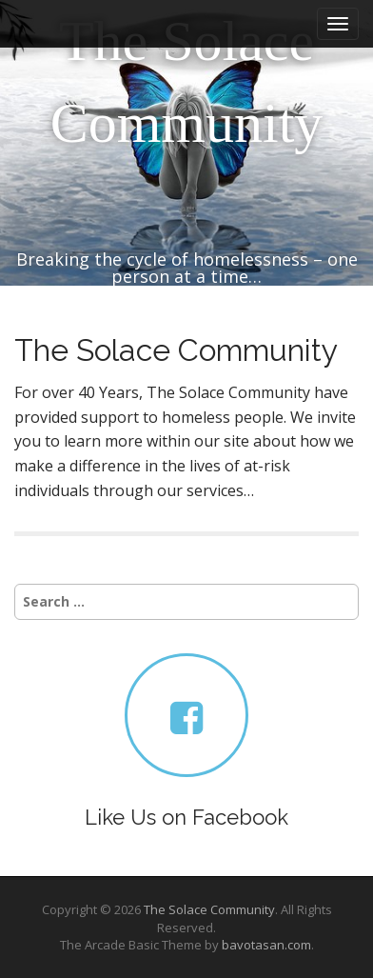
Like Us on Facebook (186, 817)
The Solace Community (187, 82)
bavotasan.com (266, 944)
